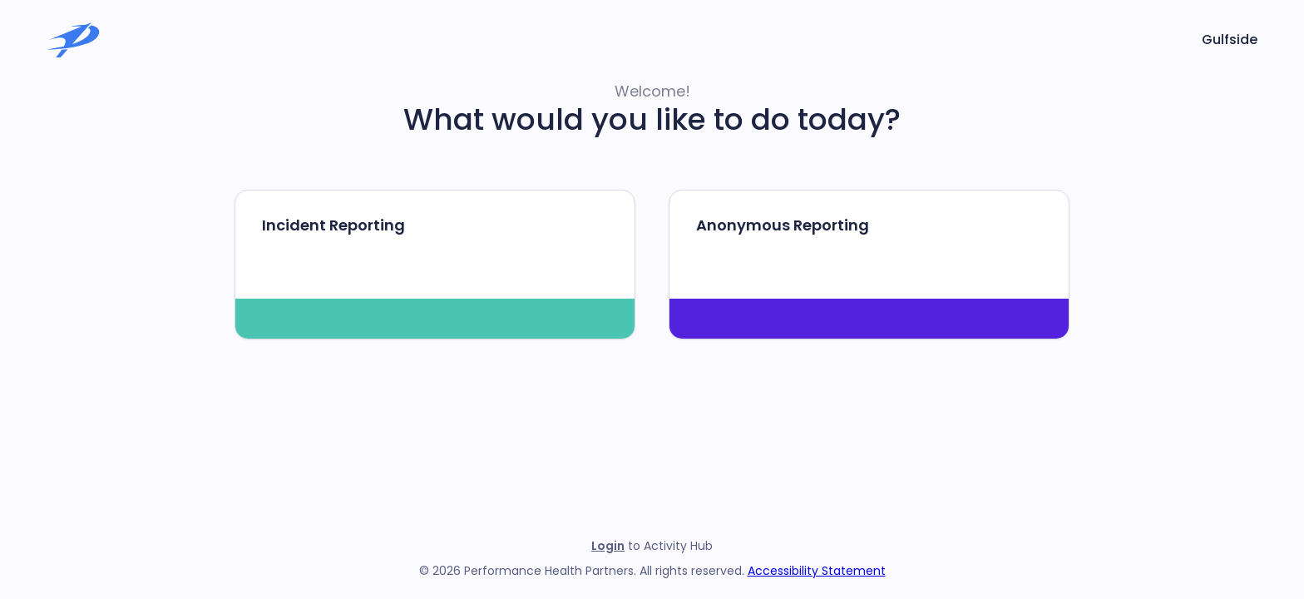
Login (608, 545)
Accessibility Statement (817, 570)
